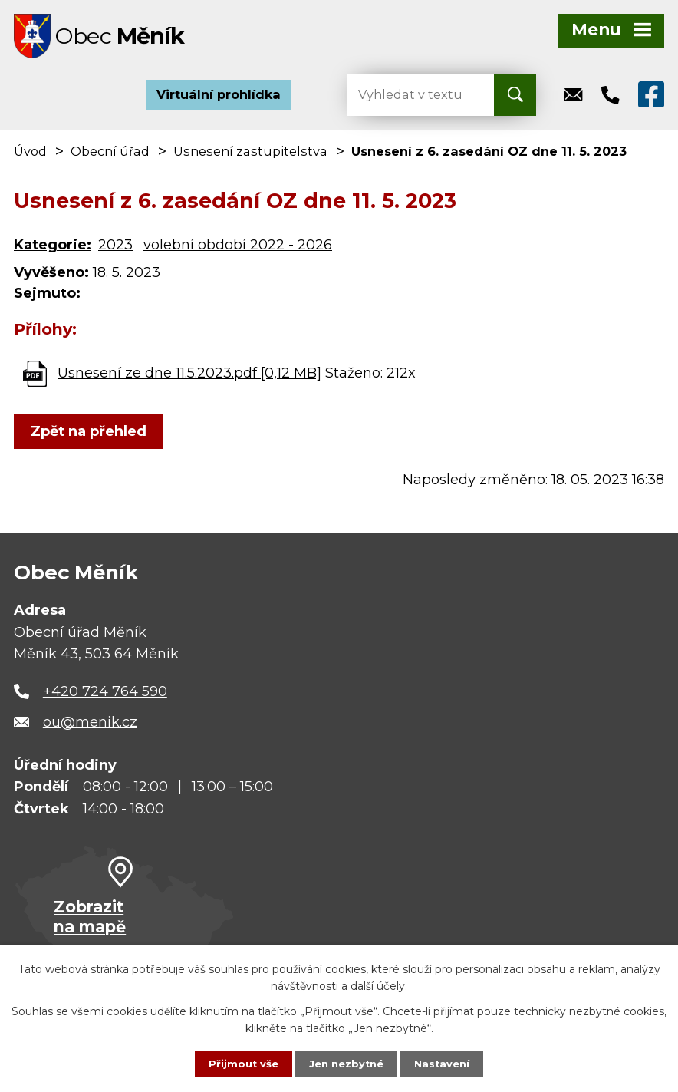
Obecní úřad (110, 156)
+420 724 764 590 (105, 696)
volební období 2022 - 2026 (237, 250)
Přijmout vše (239, 1064)
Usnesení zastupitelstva (250, 156)
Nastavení (446, 1064)
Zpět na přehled (92, 436)
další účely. (379, 984)
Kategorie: (52, 250)
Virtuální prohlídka (218, 99)
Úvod (30, 156)
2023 (115, 250)
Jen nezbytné (346, 1064)
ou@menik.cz (90, 726)
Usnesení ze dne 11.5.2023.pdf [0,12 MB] (189, 378)
